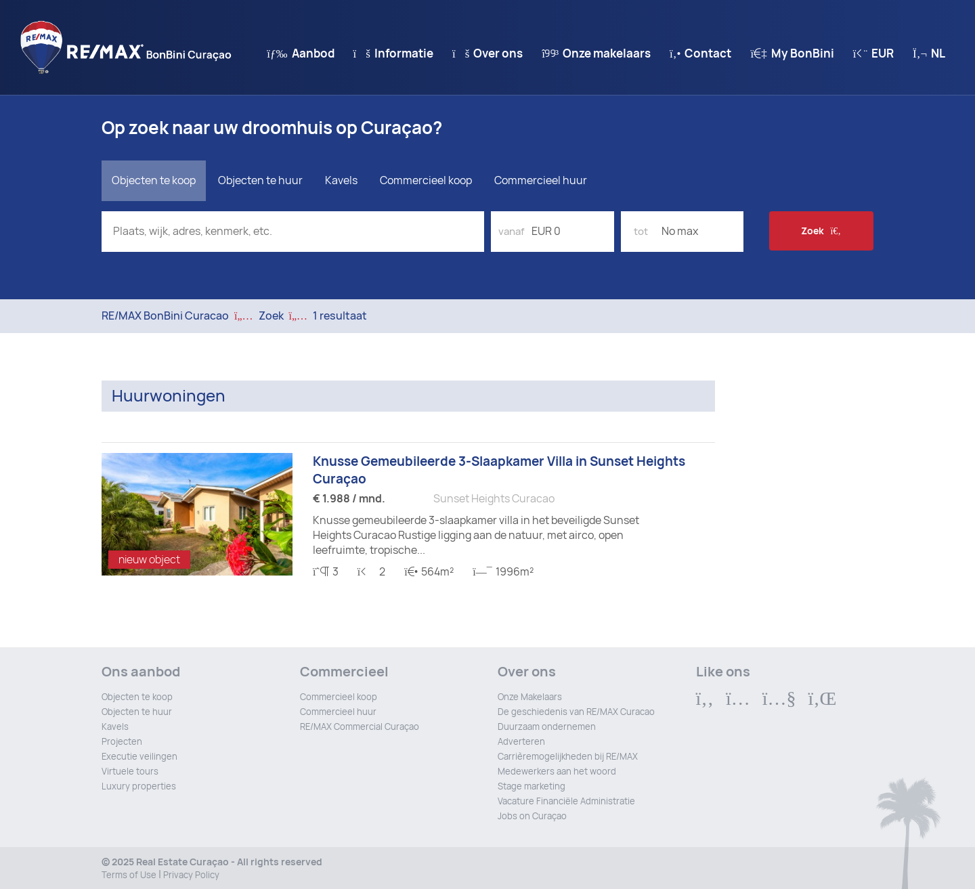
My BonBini (791, 53)
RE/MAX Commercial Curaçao (359, 727)
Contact (700, 53)
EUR (873, 53)
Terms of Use (129, 875)
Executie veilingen (139, 756)
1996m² (503, 572)
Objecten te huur (137, 712)
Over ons (487, 53)
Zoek (821, 231)
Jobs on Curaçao (532, 816)
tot (641, 231)
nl (929, 53)
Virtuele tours (130, 771)
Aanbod (300, 53)
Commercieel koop (426, 180)
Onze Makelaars (530, 697)
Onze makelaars (596, 53)
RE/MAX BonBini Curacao (165, 316)
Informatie (393, 53)
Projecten (122, 741)
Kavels (341, 180)
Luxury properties (139, 786)
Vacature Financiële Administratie (566, 801)
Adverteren (521, 741)
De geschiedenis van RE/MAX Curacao (576, 712)
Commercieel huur (540, 180)
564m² (429, 572)
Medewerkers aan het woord (557, 771)
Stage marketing (531, 786)
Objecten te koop (137, 697)
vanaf (511, 231)
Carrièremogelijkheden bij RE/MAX (568, 756)
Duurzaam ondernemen (547, 727)
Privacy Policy (191, 875)
